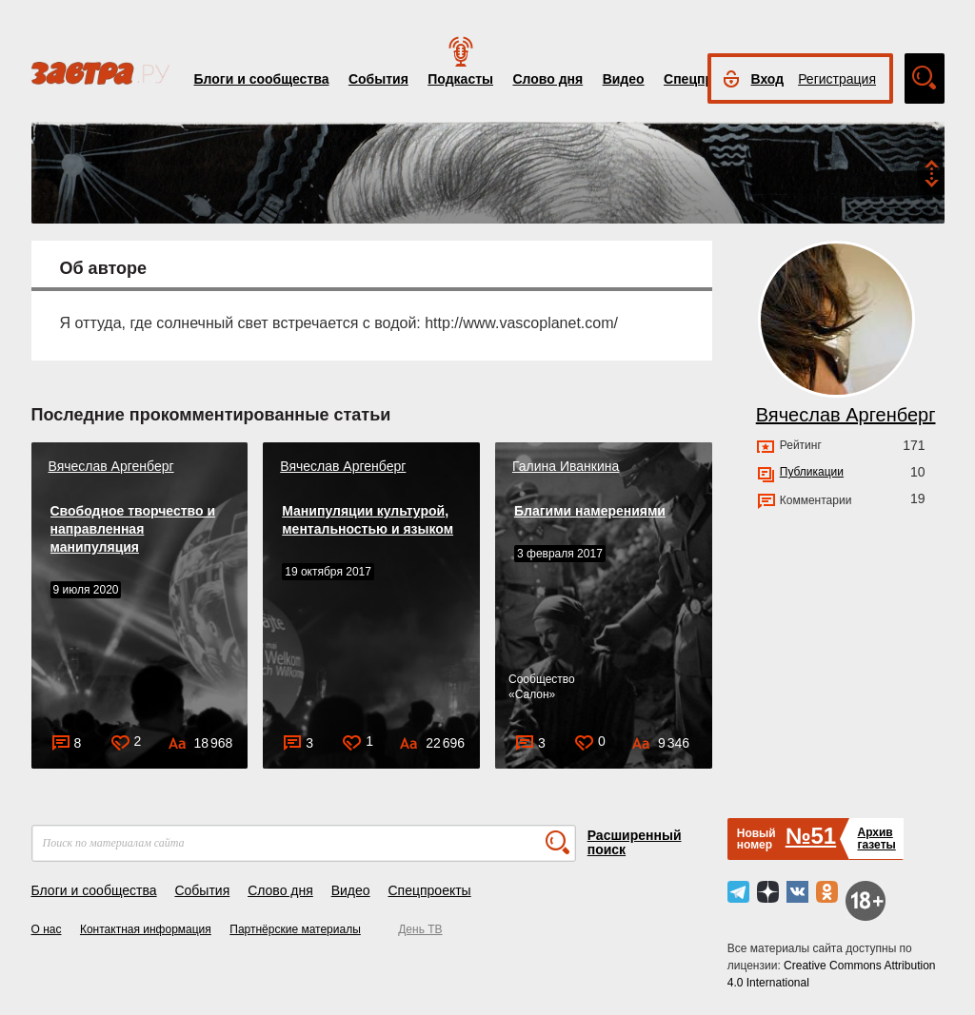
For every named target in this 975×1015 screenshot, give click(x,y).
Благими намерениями (590, 510)
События (378, 79)
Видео (624, 79)
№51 (811, 836)
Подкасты (460, 79)
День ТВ (420, 929)
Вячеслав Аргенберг (111, 466)
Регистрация (837, 79)
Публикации (812, 471)
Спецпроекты (429, 890)
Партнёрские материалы (295, 929)
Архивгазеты (876, 838)
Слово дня (547, 79)
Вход (768, 79)
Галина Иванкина (565, 466)
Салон (532, 694)
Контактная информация (145, 929)
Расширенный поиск (634, 842)
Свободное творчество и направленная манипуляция (133, 529)
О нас (46, 929)
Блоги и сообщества (261, 79)
